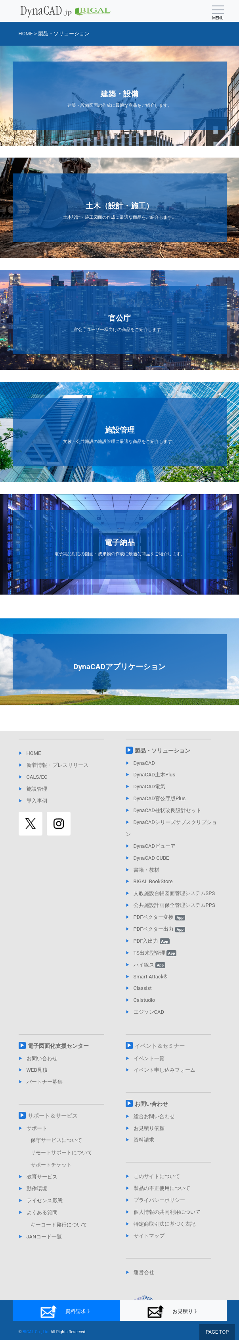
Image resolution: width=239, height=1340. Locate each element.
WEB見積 (37, 1070)
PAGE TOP (217, 1332)
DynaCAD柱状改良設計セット (167, 810)
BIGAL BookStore (153, 881)
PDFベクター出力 (159, 929)
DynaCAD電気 (149, 786)
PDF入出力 (152, 941)
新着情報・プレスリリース (57, 765)
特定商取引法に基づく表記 (164, 1224)
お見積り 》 (173, 1312)
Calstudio (144, 1000)
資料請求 (144, 1140)
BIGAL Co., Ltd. (36, 1331)
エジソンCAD (149, 1012)
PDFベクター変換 (159, 917)
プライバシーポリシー (159, 1200)
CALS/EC (37, 777)
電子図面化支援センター (58, 1046)
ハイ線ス (149, 965)
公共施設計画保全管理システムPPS (174, 905)
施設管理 (37, 789)
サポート (37, 1128)
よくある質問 (42, 1212)
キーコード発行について (59, 1225)
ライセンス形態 (45, 1200)
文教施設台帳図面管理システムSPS (174, 893)
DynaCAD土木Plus (155, 775)
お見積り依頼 (149, 1128)
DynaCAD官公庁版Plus (160, 798)
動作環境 (37, 1189)
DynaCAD (144, 763)
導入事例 (37, 801)
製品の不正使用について (162, 1188)
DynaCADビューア (155, 846)
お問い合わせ (42, 1058)
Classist (143, 988)
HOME (34, 753)
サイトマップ (149, 1236)
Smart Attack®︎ (151, 977)
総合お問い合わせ (154, 1116)
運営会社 (144, 1272)
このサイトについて (157, 1176)
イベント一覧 (149, 1058)
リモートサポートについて (61, 1152)
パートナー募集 (45, 1082)
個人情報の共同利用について (167, 1212)
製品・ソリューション (162, 750)
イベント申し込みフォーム (164, 1070)
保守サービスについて (56, 1140)
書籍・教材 (146, 870)
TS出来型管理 (155, 953)
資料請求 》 (66, 1312)
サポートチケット (51, 1165)
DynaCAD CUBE (151, 858)
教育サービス (42, 1177)
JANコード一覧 (44, 1237)
